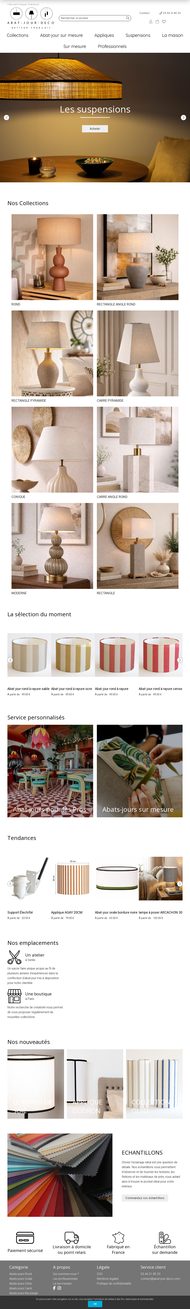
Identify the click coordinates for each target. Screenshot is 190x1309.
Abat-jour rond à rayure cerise (160, 689)
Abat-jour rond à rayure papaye (111, 691)
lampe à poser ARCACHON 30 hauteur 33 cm (160, 914)
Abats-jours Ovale (20, 1278)
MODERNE (19, 593)
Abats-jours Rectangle (23, 1293)
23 (26, 918)
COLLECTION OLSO (151, 1106)
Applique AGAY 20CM (66, 912)
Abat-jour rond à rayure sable (28, 689)
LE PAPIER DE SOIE (32, 1106)
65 (113, 918)
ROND (16, 304)
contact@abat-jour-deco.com (160, 1278)
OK (95, 1304)
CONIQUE (18, 497)
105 (158, 918)
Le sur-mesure (62, 1283)
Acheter (95, 129)
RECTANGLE (106, 593)
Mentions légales (108, 1278)
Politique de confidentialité (114, 1283)
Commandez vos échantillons (144, 1198)
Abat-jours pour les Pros (49, 809)
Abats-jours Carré (20, 1288)
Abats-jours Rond (20, 1274)
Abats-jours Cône (20, 1283)
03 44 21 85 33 (172, 13)
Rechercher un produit (74, 18)
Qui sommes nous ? (66, 1274)
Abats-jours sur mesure (138, 809)
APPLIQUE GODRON (87, 1106)
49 (26, 694)
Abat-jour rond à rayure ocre (71, 689)
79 (69, 918)
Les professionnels (65, 1278)
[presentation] (6, 117)
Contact (145, 13)
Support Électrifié (20, 912)
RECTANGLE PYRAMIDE (29, 400)
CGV (100, 1274)
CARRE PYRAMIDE (110, 400)
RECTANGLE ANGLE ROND (116, 304)
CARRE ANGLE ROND (112, 497)
